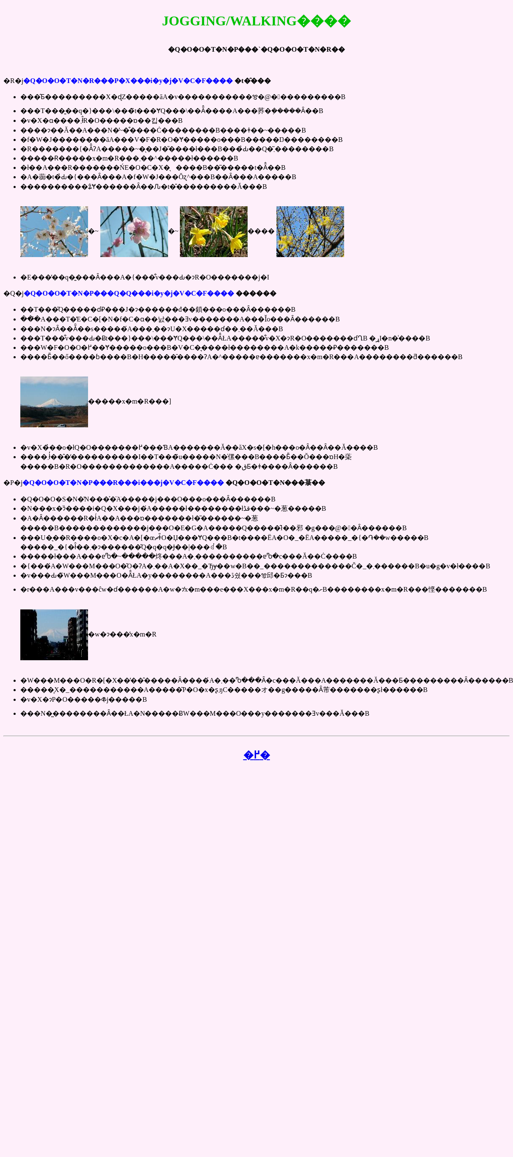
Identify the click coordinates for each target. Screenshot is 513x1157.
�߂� (256, 755)
